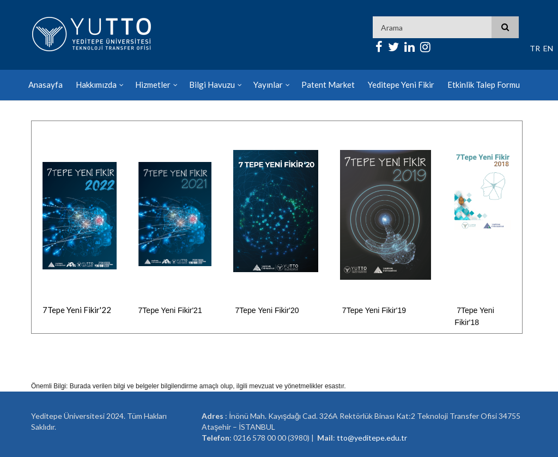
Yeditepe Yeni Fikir (401, 84)
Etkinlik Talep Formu (483, 84)
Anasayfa (45, 84)
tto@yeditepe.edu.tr (372, 437)
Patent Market (328, 84)
